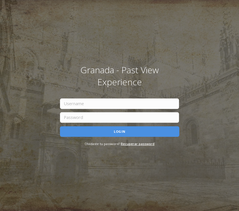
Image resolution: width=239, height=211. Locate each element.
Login (119, 131)
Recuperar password (137, 143)
